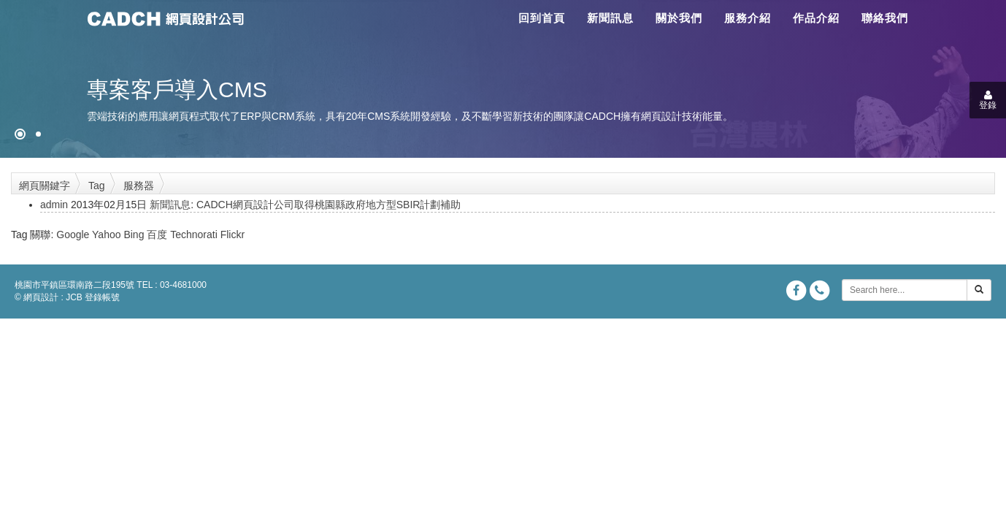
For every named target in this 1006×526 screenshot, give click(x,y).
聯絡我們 (884, 18)
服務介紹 (747, 18)
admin (54, 204)
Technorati (194, 234)
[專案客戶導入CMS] (38, 134)
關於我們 (679, 18)
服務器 (138, 185)
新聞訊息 (610, 18)
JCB (74, 297)
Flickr (232, 234)
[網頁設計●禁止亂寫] (20, 134)
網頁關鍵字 (44, 185)
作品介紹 (816, 18)
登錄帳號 (102, 297)
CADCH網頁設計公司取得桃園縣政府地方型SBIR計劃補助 (328, 204)
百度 (157, 234)
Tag (96, 185)
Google (72, 234)
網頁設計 (40, 297)
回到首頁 (541, 18)
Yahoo (106, 234)
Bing (133, 234)
